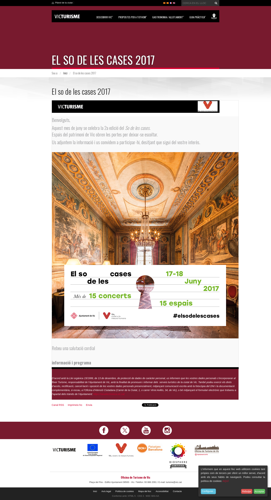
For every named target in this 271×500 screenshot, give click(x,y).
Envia (89, 405)
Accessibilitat (162, 491)
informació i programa (73, 362)
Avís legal (106, 491)
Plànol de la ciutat (64, 2)
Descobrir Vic (95, 16)
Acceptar (259, 491)
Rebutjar (246, 491)
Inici (65, 73)
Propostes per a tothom (125, 16)
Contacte (177, 491)
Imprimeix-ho (75, 405)
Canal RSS (58, 405)
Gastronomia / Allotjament (163, 16)
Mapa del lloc (144, 491)
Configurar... (208, 491)
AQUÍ (226, 481)
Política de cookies (124, 491)
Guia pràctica (195, 16)
